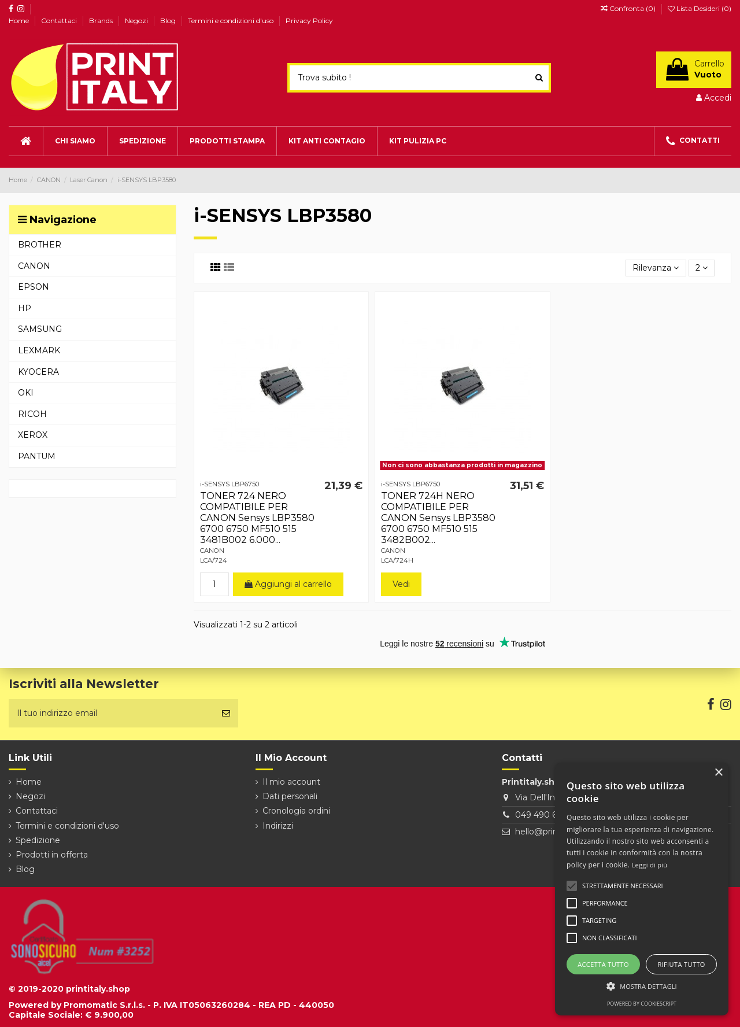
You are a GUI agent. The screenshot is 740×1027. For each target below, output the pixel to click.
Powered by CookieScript (641, 1003)
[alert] (641, 889)
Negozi (137, 20)
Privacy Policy (309, 20)
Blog (168, 20)
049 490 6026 (543, 815)
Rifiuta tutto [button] (681, 964)
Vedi (401, 584)
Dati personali (289, 796)
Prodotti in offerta (52, 854)
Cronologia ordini (296, 811)
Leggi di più (650, 864)
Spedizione (38, 840)
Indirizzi (277, 826)
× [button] (718, 773)
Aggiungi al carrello (288, 584)
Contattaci (60, 20)
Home (20, 20)
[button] (642, 986)
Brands (101, 20)
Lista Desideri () (699, 8)
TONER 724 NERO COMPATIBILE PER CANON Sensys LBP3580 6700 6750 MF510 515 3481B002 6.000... (257, 518)
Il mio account (291, 782)
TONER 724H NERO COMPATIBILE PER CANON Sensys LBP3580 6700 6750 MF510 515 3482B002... (438, 518)
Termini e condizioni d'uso (231, 20)
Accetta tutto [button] (603, 964)
